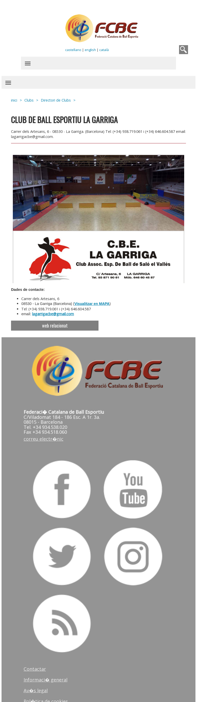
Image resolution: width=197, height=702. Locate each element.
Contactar (37, 655)
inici (17, 99)
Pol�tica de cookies (48, 688)
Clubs (32, 99)
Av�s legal (38, 677)
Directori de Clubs (59, 99)
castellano (73, 48)
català (104, 48)
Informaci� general (48, 666)
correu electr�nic (46, 431)
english (90, 48)
